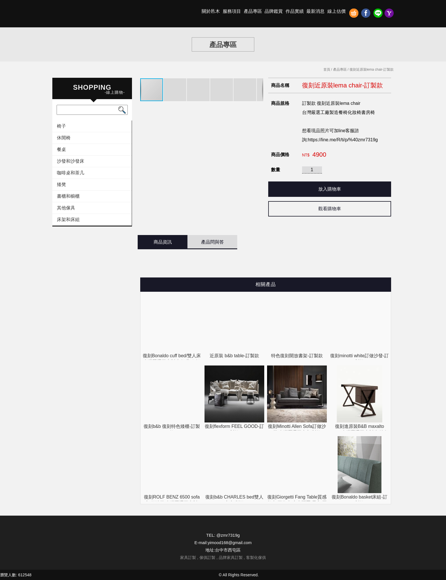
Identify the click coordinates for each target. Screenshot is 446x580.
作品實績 (295, 11)
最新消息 (315, 11)
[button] (175, 90)
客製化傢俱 (256, 557)
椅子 (61, 126)
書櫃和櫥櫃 (68, 196)
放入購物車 (329, 189)
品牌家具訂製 (231, 557)
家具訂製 (188, 557)
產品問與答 (212, 242)
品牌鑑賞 (274, 11)
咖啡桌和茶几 (70, 172)
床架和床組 (68, 219)
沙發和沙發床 (70, 161)
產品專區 (253, 11)
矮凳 (61, 184)
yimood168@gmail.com (229, 542)
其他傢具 (66, 207)
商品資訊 (163, 242)
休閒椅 (64, 137)
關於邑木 (211, 11)
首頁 (326, 70)
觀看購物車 (329, 208)
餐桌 (61, 149)
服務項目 (232, 11)
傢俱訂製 (207, 557)
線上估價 (336, 11)
